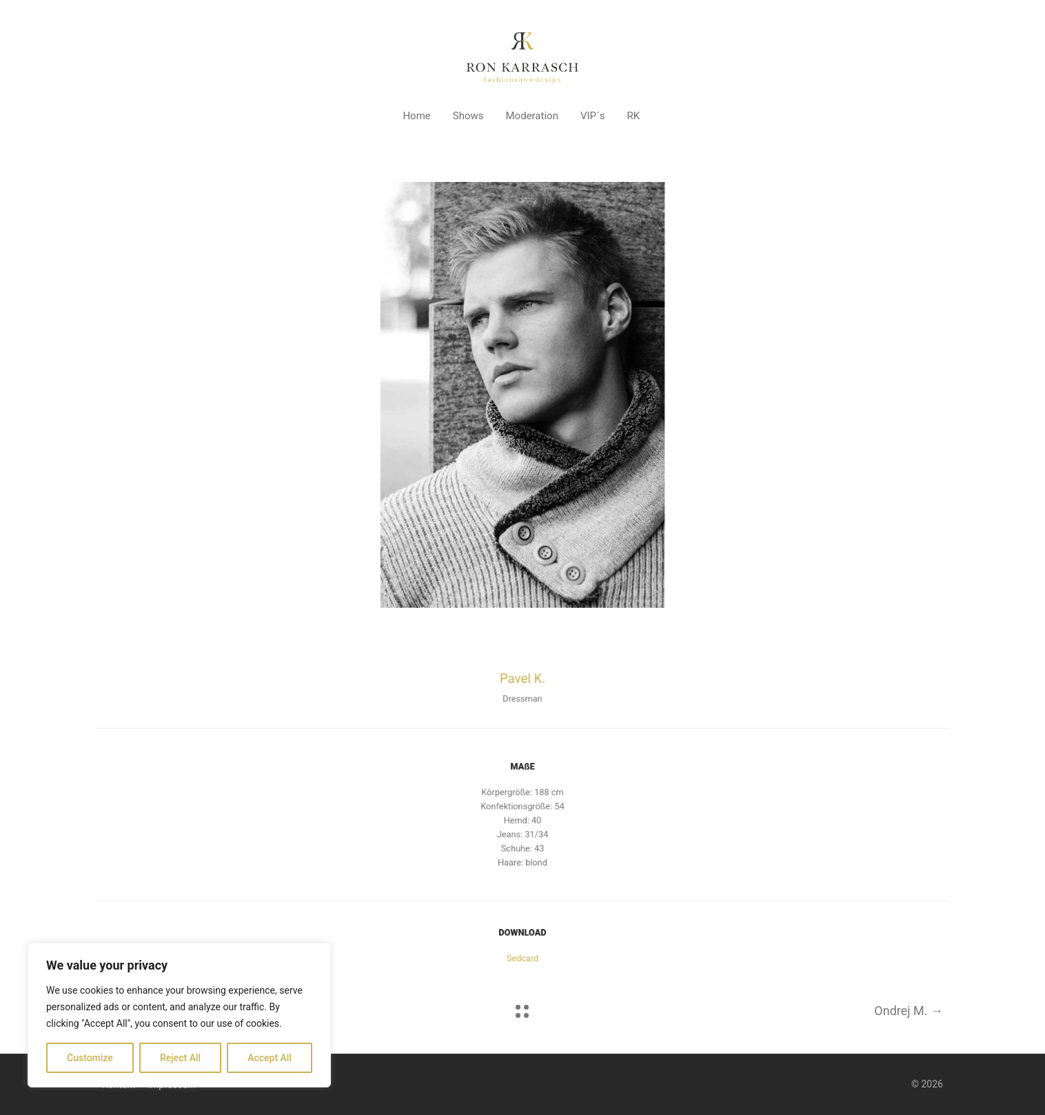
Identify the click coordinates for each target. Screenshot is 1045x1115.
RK (633, 116)
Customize (90, 1057)
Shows (468, 116)
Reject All (180, 1057)
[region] (179, 1015)
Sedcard (523, 955)
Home (416, 116)
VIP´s (592, 116)
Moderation (532, 116)
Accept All (269, 1057)
